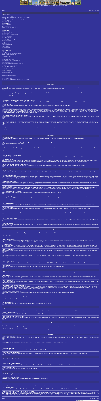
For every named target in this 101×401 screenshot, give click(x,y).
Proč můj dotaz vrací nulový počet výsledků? (9, 66)
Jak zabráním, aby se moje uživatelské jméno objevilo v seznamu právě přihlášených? (16, 17)
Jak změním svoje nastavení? (7, 24)
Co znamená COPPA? (5, 20)
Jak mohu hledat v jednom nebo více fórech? (9, 65)
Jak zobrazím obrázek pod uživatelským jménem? (10, 27)
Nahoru (3, 89)
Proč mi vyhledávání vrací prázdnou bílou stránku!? (10, 67)
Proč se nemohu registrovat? (6, 21)
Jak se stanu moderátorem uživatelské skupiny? (10, 54)
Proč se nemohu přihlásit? (6, 15)
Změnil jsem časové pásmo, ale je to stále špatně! (10, 25)
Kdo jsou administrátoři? (6, 51)
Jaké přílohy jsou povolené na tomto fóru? (9, 74)
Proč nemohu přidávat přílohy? (7, 36)
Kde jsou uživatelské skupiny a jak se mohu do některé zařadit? (12, 53)
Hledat (51, 5)
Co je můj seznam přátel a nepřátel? (8, 62)
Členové (54, 5)
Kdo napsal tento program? (6, 77)
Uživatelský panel (61, 5)
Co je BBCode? (4, 42)
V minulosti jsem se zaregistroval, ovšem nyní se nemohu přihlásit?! (13, 19)
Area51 (63, 388)
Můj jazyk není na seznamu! (6, 26)
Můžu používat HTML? (5, 43)
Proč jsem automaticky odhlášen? (7, 16)
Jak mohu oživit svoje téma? (6, 40)
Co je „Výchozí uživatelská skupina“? (8, 55)
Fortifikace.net (35, 5)
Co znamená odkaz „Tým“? (6, 56)
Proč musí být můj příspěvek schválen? (8, 39)
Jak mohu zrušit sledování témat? (7, 72)
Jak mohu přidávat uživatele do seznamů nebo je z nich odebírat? (12, 63)
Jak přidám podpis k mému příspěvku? (8, 32)
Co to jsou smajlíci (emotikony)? (7, 44)
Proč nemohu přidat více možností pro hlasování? (10, 34)
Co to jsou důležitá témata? (6, 47)
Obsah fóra (46, 5)
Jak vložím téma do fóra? (6, 31)
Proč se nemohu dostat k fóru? (7, 35)
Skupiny (57, 5)
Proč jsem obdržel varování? (6, 37)
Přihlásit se (66, 5)
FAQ (49, 5)
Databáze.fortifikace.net (41, 5)
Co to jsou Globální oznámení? (7, 45)
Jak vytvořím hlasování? (6, 33)
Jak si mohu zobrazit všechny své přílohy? (9, 75)
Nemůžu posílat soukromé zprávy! (7, 58)
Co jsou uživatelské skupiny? (6, 52)
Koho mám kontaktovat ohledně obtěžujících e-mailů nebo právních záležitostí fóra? (15, 79)
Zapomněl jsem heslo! (5, 18)
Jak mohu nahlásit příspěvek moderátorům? (9, 38)
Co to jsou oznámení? (5, 46)
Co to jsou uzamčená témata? (7, 48)
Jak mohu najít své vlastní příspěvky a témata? (9, 68)
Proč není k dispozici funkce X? (7, 78)
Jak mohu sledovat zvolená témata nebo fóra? (9, 71)
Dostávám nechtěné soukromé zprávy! (8, 59)
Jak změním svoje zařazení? (6, 28)
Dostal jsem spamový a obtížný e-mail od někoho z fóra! (11, 60)
